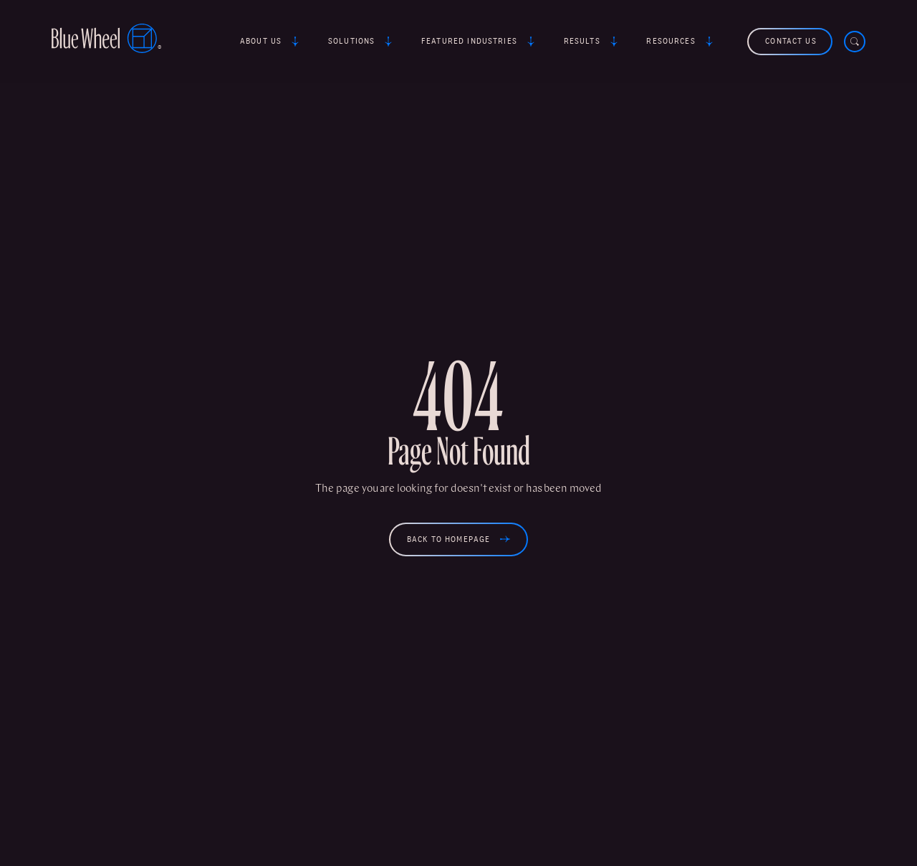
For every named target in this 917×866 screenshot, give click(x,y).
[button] (271, 41)
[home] (107, 41)
